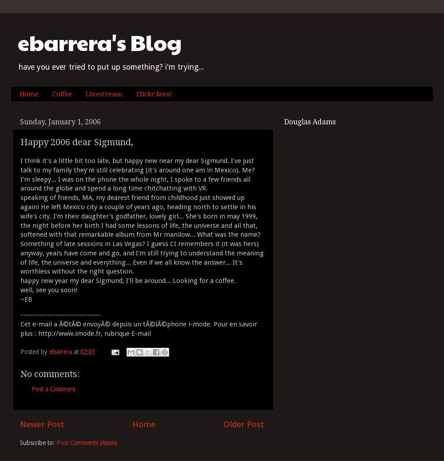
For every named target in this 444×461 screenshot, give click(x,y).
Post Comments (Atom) (86, 442)
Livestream (104, 94)
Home (29, 94)
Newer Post (42, 424)
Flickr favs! (154, 94)
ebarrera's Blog (100, 42)
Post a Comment (53, 389)
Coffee (62, 94)
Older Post (243, 424)
